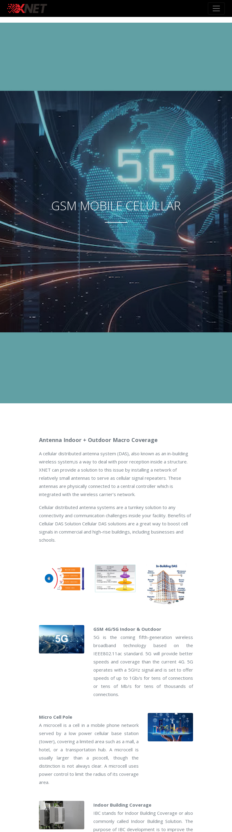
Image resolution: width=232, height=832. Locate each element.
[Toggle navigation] (216, 8)
